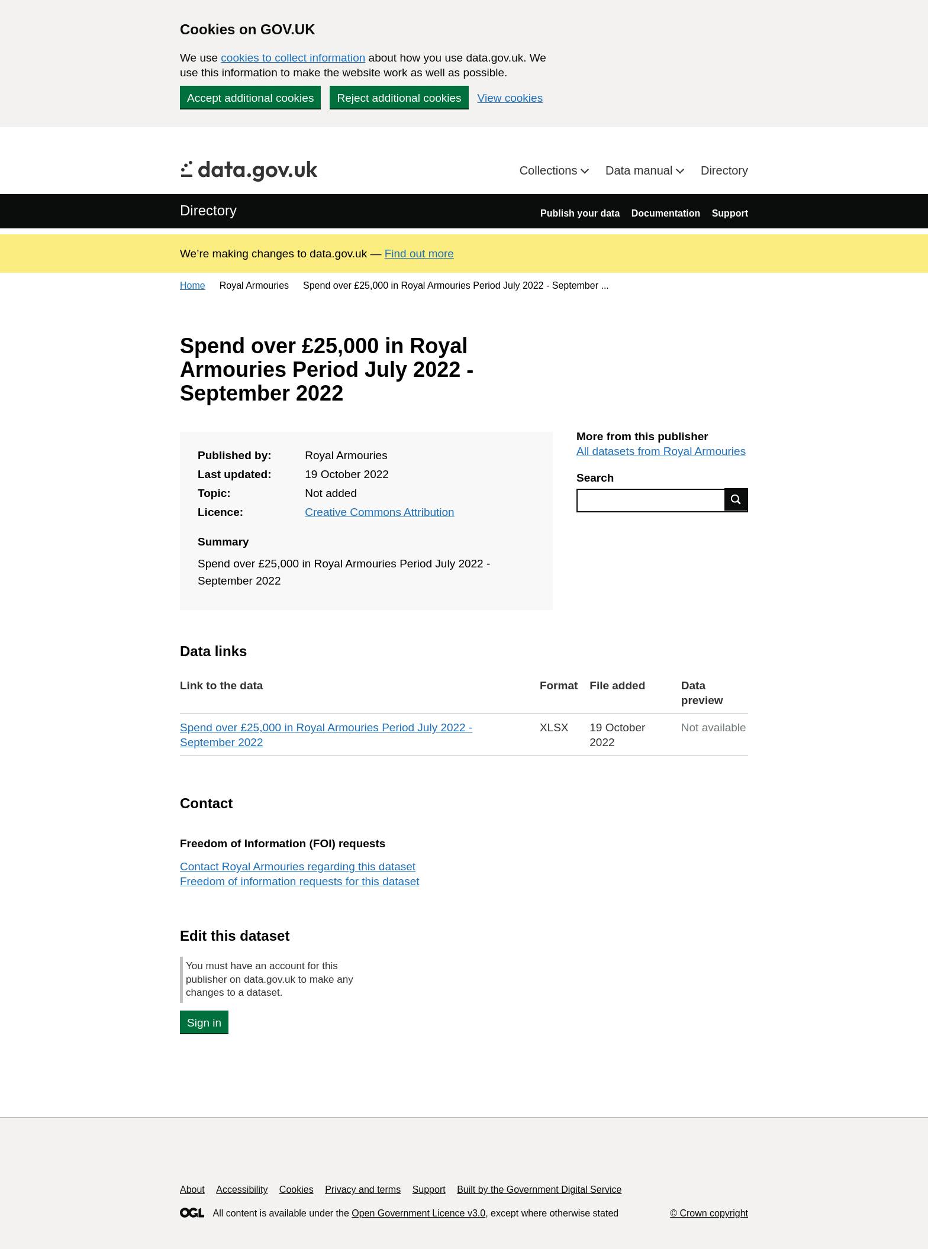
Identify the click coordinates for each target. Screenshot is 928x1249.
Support (730, 213)
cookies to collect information (293, 57)
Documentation (665, 213)
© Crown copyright (709, 1213)
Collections (550, 170)
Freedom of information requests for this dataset (299, 881)
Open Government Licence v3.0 (418, 1213)
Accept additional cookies (250, 98)
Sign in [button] (204, 1022)
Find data (736, 499)
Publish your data (580, 213)
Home (192, 285)
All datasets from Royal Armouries (661, 451)
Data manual (640, 170)
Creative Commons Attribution (379, 512)
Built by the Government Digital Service (539, 1190)
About (192, 1190)
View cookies (510, 98)
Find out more (419, 253)
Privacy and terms (363, 1190)
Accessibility (242, 1190)
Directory (724, 170)
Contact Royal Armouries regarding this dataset (297, 866)
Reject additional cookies (399, 98)
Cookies (296, 1190)
